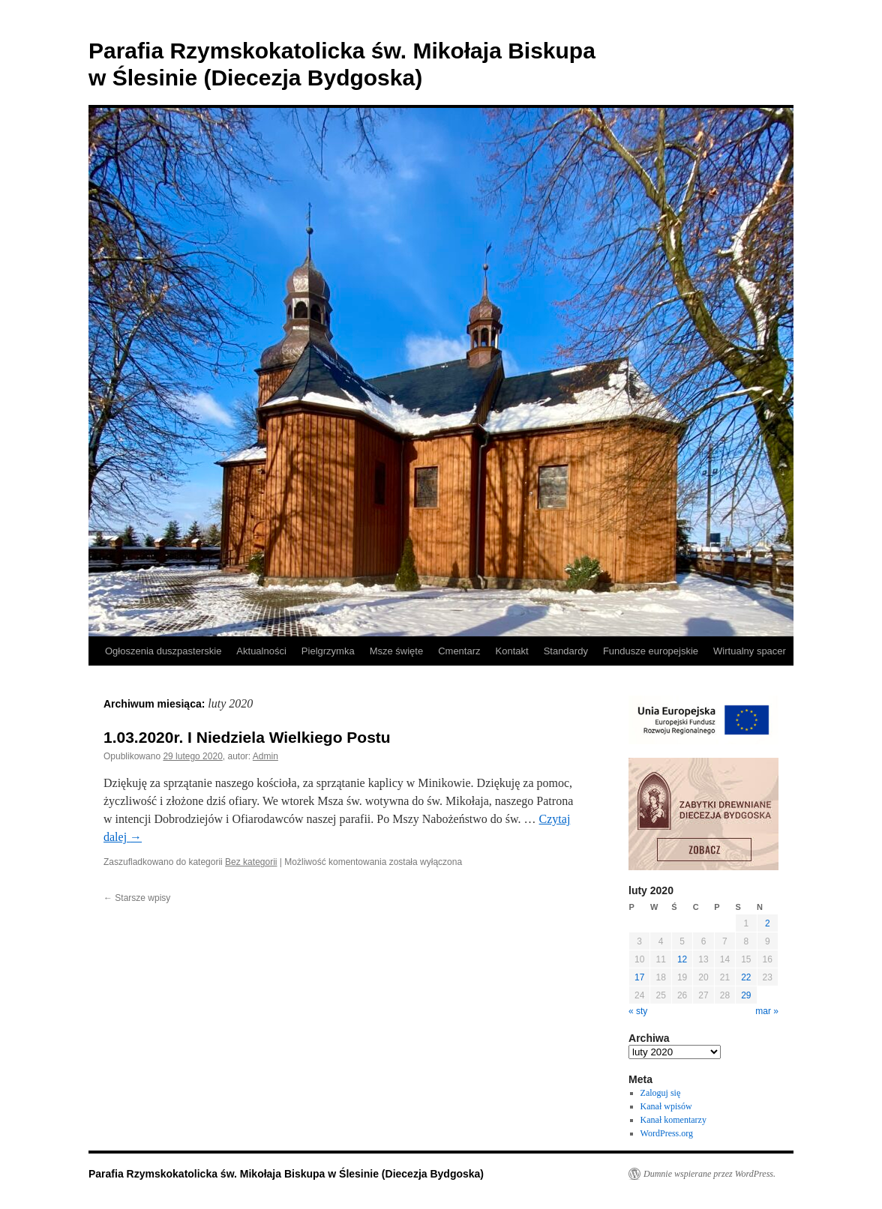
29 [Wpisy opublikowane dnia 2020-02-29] (746, 995)
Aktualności (261, 651)
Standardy (566, 651)
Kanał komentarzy (673, 1120)
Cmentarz (459, 651)
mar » (766, 1011)
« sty (637, 1011)
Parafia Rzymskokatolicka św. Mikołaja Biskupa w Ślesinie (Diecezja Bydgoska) (286, 1174)
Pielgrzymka (328, 651)
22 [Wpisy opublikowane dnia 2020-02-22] (746, 977)
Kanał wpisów (666, 1106)
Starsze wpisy (137, 898)
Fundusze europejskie (650, 651)
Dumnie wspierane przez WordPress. (710, 1174)
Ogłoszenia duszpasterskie (163, 651)
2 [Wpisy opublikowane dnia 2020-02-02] (767, 923)
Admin (265, 756)
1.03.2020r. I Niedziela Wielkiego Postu (247, 737)
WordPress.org (666, 1133)
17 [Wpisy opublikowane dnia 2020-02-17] (639, 977)
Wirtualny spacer (749, 651)
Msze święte (397, 651)
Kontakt (512, 651)
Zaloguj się (660, 1093)
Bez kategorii (251, 862)
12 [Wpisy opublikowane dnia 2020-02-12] (682, 959)
